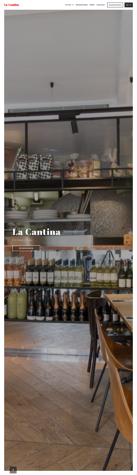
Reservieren (115, 5)
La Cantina (11, 5)
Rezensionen (82, 5)
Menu (92, 4)
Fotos (69, 5)
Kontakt (101, 5)
